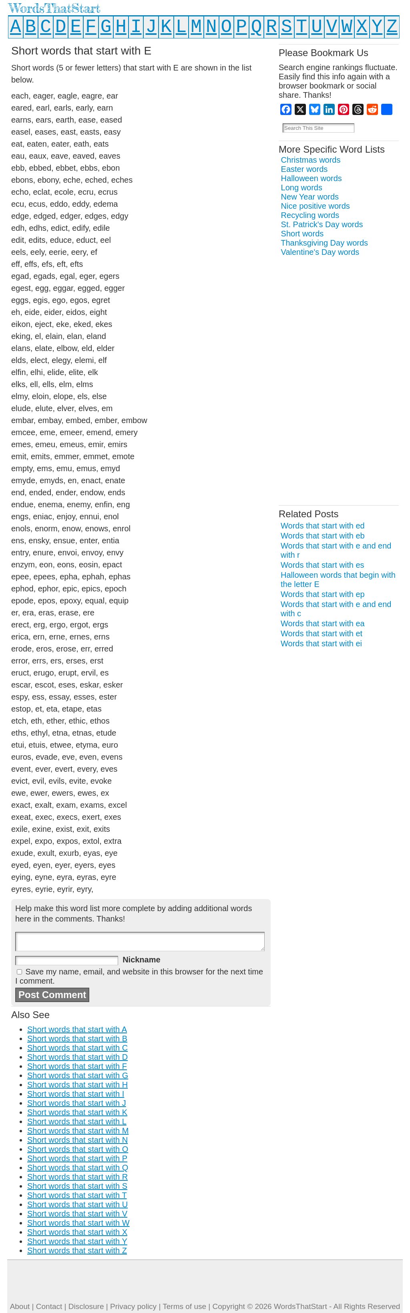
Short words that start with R (77, 1176)
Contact (49, 1306)
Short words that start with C (77, 1047)
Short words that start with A (77, 1029)
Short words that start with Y (77, 1241)
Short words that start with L (77, 1121)
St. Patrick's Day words (322, 224)
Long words (301, 187)
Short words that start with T (77, 1195)
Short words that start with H (77, 1084)
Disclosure (86, 1306)
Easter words (304, 169)
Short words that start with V (77, 1213)
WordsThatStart (54, 8)
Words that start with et (321, 633)
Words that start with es (322, 565)
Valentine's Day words (320, 252)
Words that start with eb (323, 535)
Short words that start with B (77, 1038)
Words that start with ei (321, 643)
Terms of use (184, 1306)
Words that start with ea (323, 623)
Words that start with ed (323, 525)
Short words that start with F (77, 1066)
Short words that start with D (77, 1057)
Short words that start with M (78, 1130)
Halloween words (311, 178)
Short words (302, 233)
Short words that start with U (77, 1204)
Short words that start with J (76, 1103)
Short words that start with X (77, 1232)
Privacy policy (133, 1306)
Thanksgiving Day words (324, 242)
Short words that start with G (77, 1075)
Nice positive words (315, 206)
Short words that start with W (78, 1222)
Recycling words (310, 215)
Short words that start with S (77, 1186)
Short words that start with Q (77, 1167)
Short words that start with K (77, 1112)
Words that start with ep (323, 594)
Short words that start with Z (77, 1250)
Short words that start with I (75, 1093)
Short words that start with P (77, 1158)
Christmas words (311, 159)
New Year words (310, 196)
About (20, 1306)
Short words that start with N (77, 1140)
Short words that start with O (77, 1149)
